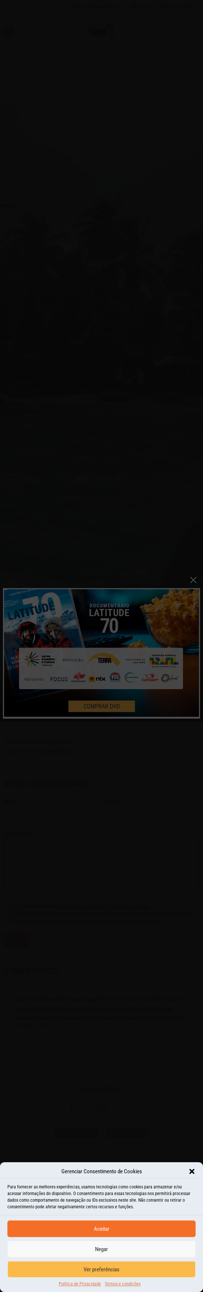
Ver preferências (101, 1276)
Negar (101, 1256)
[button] (192, 1178)
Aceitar (101, 1235)
